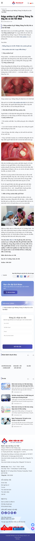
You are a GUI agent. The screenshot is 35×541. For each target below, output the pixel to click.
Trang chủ (4, 9)
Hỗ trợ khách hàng (6, 506)
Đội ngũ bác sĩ (5, 485)
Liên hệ (3, 494)
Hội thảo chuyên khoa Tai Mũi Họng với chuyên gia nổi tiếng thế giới (23, 396)
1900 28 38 (6, 529)
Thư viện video (5, 492)
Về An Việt (4, 482)
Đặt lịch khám (10, 292)
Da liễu (29, 366)
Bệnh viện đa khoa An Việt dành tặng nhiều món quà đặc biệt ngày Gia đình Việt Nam (22, 385)
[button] (28, 355)
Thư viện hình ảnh (6, 489)
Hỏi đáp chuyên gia (6, 504)
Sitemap (18, 539)
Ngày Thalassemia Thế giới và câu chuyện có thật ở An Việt (21, 419)
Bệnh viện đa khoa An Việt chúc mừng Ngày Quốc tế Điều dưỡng (22, 408)
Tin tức (3, 487)
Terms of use (17, 537)
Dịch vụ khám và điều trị (7, 502)
